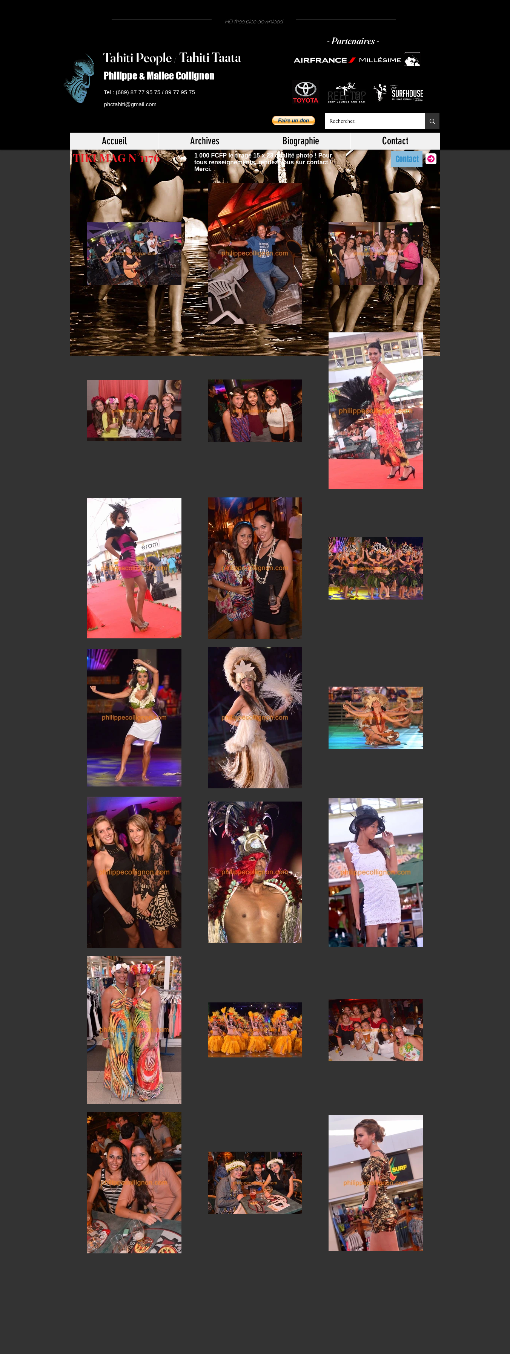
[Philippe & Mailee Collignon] (162, 76)
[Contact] (406, 159)
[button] (293, 120)
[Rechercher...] (369, 121)
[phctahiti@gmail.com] (131, 104)
